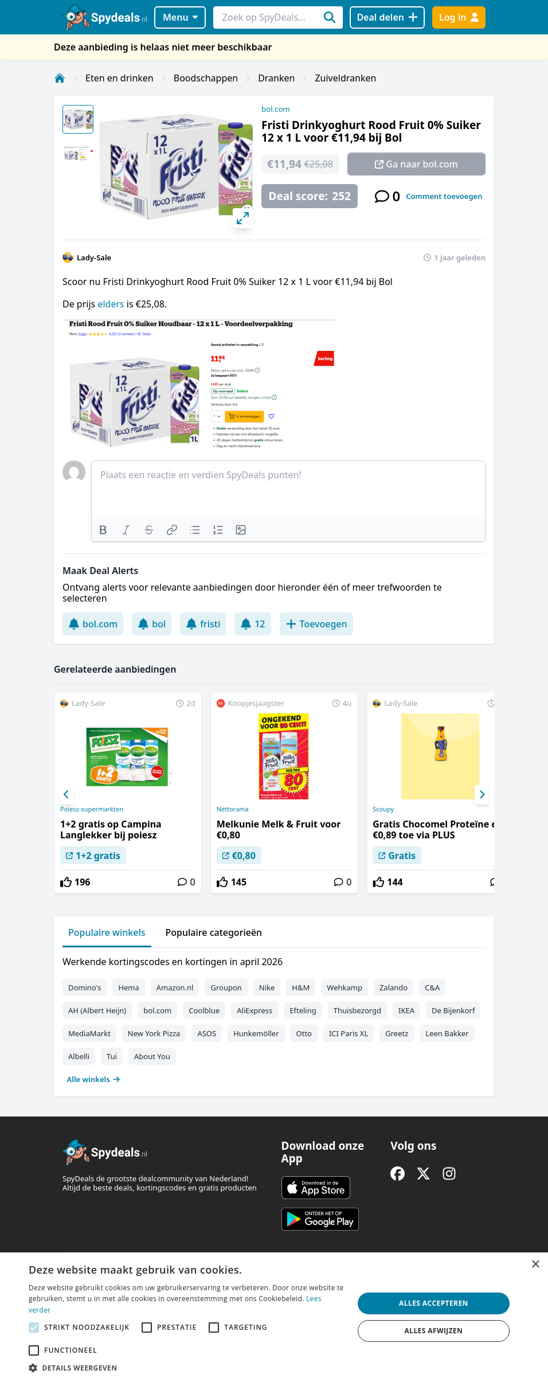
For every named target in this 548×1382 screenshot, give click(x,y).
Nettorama (233, 809)
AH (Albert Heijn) (97, 1010)
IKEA (406, 1010)
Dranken (276, 78)
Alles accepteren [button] (433, 1303)
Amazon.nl (175, 987)
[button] (186, 1367)
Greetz (396, 1033)
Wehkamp (344, 987)
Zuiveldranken (345, 78)
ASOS (206, 1033)
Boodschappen (206, 78)
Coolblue (204, 1010)
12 (252, 624)
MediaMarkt (89, 1033)
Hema (128, 987)
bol (152, 624)
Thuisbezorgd (357, 1010)
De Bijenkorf (453, 1010)
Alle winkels (93, 1079)
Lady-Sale (94, 257)
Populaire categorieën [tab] (214, 932)
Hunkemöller (256, 1033)
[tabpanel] (274, 1018)
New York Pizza (154, 1033)
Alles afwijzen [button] (434, 1331)
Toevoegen (316, 624)
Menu (180, 17)
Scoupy (383, 809)
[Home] (59, 78)
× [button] (535, 1264)
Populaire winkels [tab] (107, 932)
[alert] (274, 1317)
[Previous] (66, 795)
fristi (203, 624)
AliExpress (254, 1010)
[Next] (481, 795)
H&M (301, 987)
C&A (432, 987)
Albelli (78, 1056)
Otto (304, 1033)
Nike (267, 987)
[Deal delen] (387, 17)
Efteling (302, 1010)
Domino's (84, 987)
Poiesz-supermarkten (91, 809)
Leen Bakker (446, 1033)
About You (152, 1056)
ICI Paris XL (348, 1033)
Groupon (225, 987)
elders (111, 304)
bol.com (275, 109)
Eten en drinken (119, 78)
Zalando (393, 987)
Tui (112, 1056)
